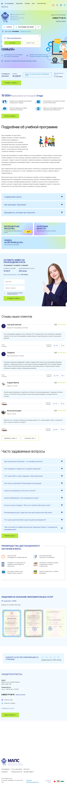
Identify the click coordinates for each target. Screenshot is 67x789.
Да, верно (12, 42)
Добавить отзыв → (10, 438)
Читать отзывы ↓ (10, 116)
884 (56, 429)
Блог (33, 3)
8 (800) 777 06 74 (59, 18)
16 (63, 345)
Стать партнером (16, 769)
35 (63, 403)
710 (57, 345)
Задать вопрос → (10, 715)
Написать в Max (8, 700)
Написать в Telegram (9, 703)
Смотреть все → (30, 438)
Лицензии (19, 3)
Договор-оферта (29, 771)
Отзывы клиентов (16, 771)
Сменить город (30, 42)
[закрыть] (39, 36)
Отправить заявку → (11, 83)
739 (57, 375)
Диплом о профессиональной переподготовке (20, 61)
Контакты (4, 6)
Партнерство (41, 3)
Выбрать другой (26, 31)
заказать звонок (61, 21)
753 (56, 403)
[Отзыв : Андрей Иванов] (4, 404)
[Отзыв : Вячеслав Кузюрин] (4, 430)
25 (63, 429)
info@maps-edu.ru (8, 708)
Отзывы (27, 3)
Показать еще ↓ (9, 536)
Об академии (9, 3)
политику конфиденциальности (15, 293)
